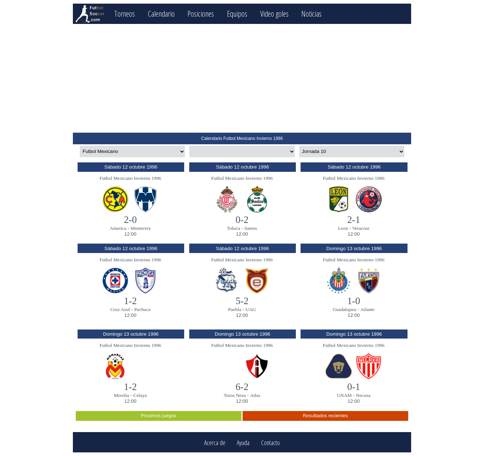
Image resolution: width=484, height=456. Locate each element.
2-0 (130, 219)
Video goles (274, 13)
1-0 (353, 300)
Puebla (234, 309)
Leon (343, 228)
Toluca (233, 228)
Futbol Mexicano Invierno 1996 (130, 178)
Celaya (140, 395)
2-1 (353, 219)
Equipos (237, 13)
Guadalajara (344, 309)
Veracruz (360, 228)
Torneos (124, 13)
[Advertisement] (242, 78)
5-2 (242, 300)
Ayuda (243, 442)
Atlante (367, 309)
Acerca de (215, 442)
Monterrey (141, 228)
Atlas (255, 395)
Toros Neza (235, 395)
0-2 (242, 219)
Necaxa (363, 395)
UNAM (344, 395)
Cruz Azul (120, 309)
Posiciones (200, 13)
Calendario (161, 13)
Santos (250, 228)
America (118, 228)
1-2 (130, 300)
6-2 (242, 386)
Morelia (121, 395)
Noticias (311, 13)
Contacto (270, 442)
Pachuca (142, 309)
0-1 (353, 386)
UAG (250, 309)
